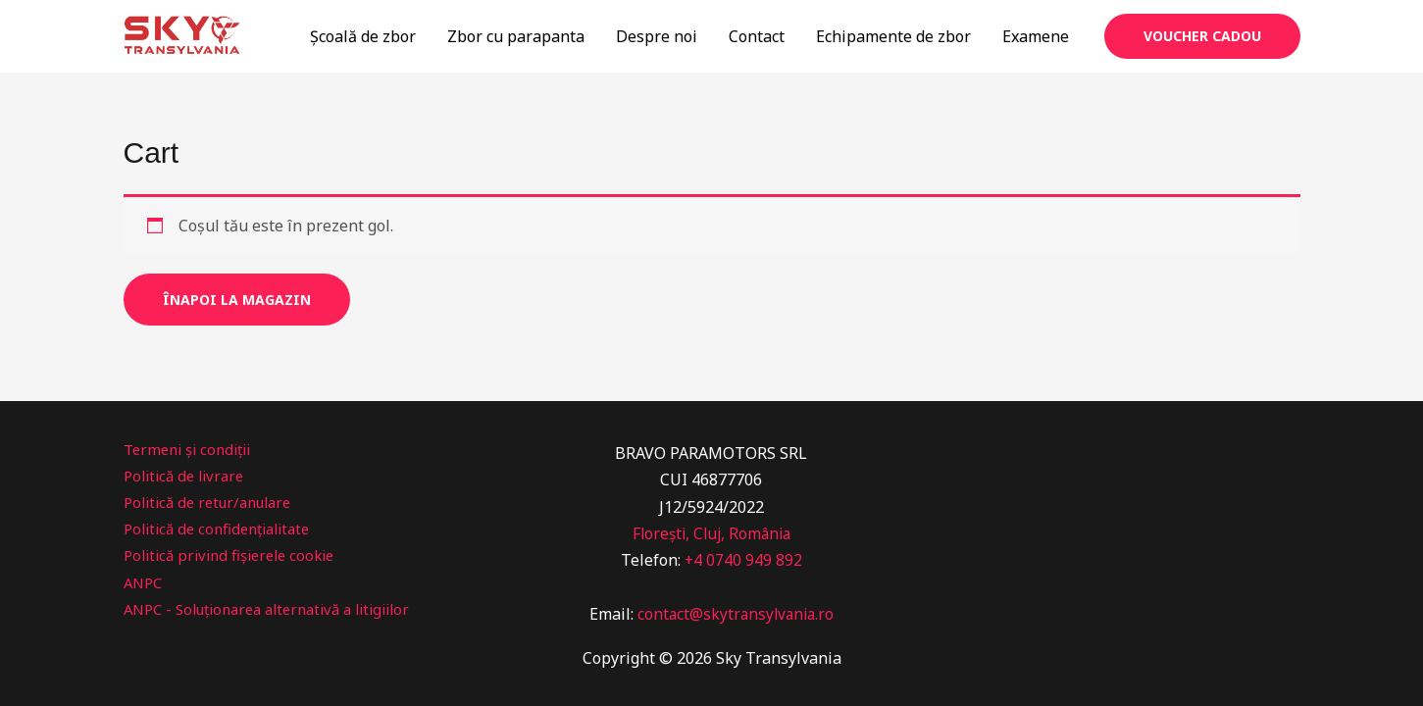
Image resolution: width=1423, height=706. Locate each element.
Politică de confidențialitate (225, 528)
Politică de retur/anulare (215, 502)
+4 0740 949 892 (743, 560)
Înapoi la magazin (237, 299)
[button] (1202, 36)
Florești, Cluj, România (711, 533)
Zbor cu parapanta (515, 36)
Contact (757, 36)
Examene (1035, 36)
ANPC (145, 582)
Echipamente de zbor (893, 36)
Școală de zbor (363, 36)
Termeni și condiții (193, 449)
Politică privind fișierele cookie (237, 555)
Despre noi (656, 36)
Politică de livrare (188, 475)
